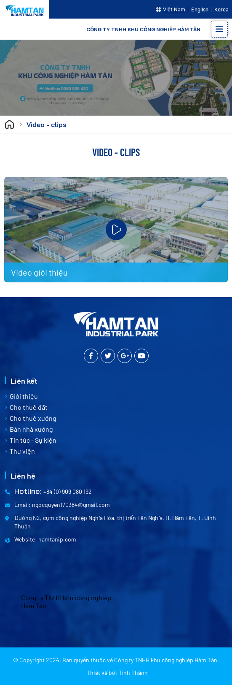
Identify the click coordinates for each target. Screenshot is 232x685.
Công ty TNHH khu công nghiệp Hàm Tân (66, 601)
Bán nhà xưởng (31, 429)
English (199, 9)
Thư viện (22, 451)
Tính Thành (133, 672)
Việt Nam (174, 9)
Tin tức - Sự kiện (33, 440)
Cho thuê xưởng (33, 418)
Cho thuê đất (29, 407)
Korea (221, 9)
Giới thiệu (24, 396)
